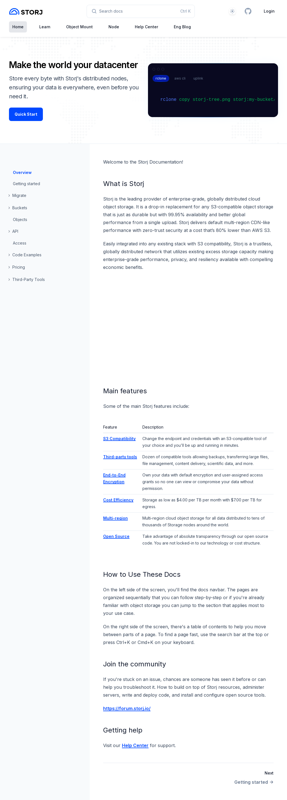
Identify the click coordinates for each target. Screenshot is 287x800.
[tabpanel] (215, 100)
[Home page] (26, 11)
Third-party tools (120, 456)
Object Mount (79, 26)
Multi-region (115, 518)
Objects (20, 219)
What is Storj (123, 184)
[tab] (160, 78)
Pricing (18, 267)
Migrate (19, 195)
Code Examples (26, 254)
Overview (22, 172)
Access (19, 243)
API (15, 231)
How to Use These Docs (141, 574)
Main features (125, 391)
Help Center (146, 26)
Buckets (19, 207)
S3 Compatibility (119, 438)
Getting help (122, 730)
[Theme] (232, 11)
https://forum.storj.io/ (127, 708)
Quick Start (26, 114)
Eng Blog (182, 26)
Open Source (116, 536)
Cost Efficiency (118, 499)
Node (113, 26)
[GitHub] (248, 11)
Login (269, 11)
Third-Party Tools (28, 279)
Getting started (26, 183)
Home (18, 26)
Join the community (134, 664)
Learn (44, 26)
